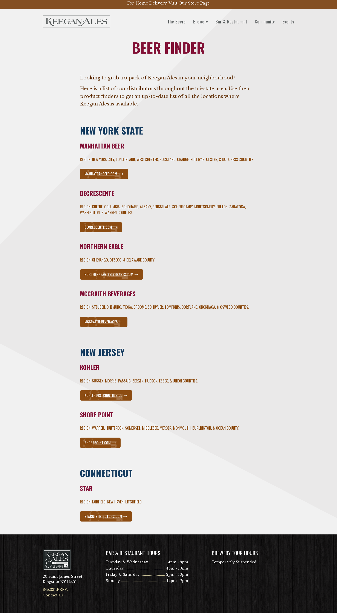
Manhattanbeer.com (104, 174)
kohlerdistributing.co (106, 395)
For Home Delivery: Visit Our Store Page (168, 3)
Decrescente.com (101, 227)
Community (265, 21)
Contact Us (53, 595)
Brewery (200, 21)
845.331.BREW (56, 589)
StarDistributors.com (106, 516)
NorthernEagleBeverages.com (111, 274)
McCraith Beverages (103, 322)
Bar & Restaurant (231, 21)
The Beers (176, 21)
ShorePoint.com (100, 443)
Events (288, 21)
